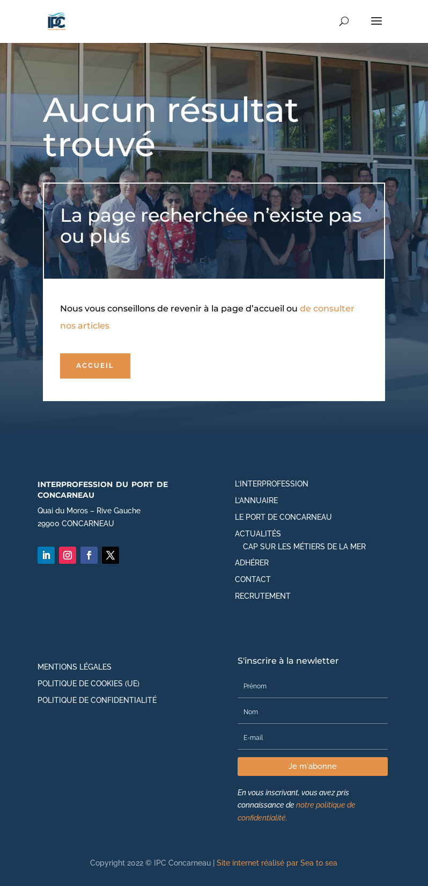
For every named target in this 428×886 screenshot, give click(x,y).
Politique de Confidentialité (97, 700)
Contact (253, 579)
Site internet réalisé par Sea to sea (277, 863)
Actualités (258, 533)
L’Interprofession (271, 484)
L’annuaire (256, 500)
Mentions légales (75, 667)
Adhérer (252, 562)
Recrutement (263, 596)
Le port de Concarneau (283, 517)
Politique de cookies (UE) (88, 683)
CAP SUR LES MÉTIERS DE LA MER (304, 546)
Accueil (95, 365)
